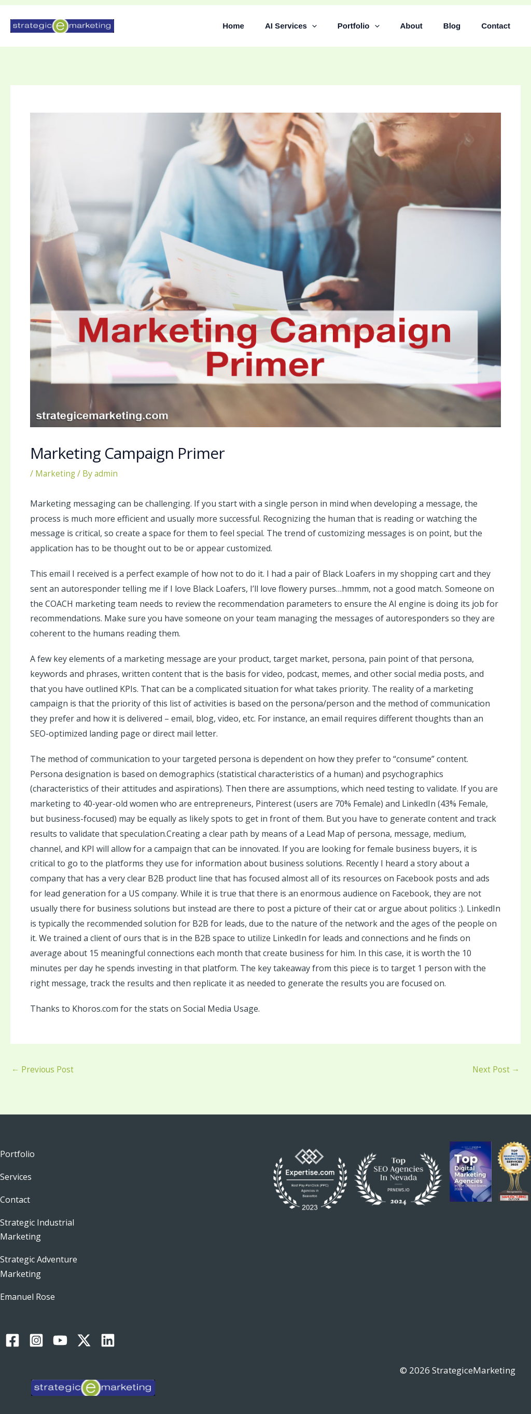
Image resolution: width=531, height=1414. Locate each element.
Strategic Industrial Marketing (39, 1223)
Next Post (495, 1070)
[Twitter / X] (84, 1325)
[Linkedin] (108, 1325)
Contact (498, 25)
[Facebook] (12, 1325)
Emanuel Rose (29, 1287)
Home (262, 25)
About (424, 25)
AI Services (314, 26)
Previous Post (43, 1070)
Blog (459, 25)
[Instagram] (36, 1325)
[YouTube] (60, 1325)
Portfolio (377, 26)
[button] (335, 26)
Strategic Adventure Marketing (40, 1258)
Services (16, 1176)
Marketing (55, 473)
